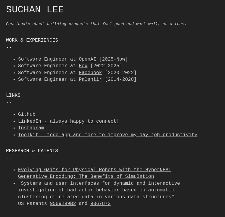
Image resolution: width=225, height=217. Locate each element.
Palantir (90, 79)
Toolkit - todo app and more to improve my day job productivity (107, 135)
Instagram (31, 128)
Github (27, 114)
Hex (83, 66)
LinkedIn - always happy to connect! (68, 121)
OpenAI (87, 59)
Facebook (90, 73)
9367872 (100, 203)
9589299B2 (63, 203)
